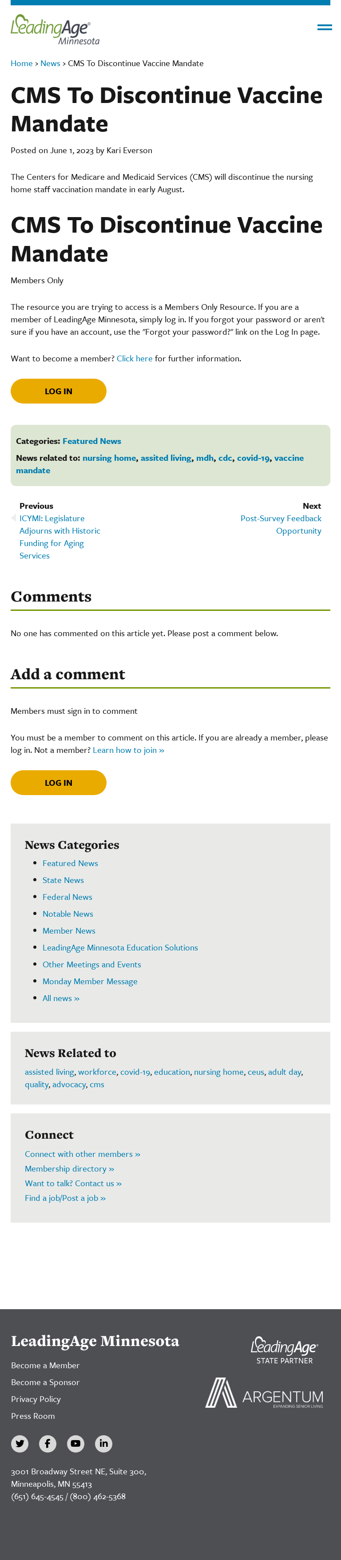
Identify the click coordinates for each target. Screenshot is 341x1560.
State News (63, 880)
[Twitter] (19, 1444)
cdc (225, 457)
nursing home (109, 457)
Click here (135, 358)
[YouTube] (75, 1444)
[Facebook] (47, 1444)
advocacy (69, 1084)
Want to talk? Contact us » (73, 1183)
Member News (69, 930)
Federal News (67, 897)
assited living (166, 457)
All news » (61, 998)
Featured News (92, 441)
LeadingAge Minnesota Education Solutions (120, 947)
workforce (97, 1071)
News (50, 63)
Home (22, 63)
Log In (58, 391)
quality (36, 1084)
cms (97, 1084)
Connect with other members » (82, 1154)
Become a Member (45, 1365)
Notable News (68, 913)
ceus (256, 1071)
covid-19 (253, 457)
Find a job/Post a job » (65, 1198)
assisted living (49, 1071)
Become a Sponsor (45, 1382)
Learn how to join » (128, 750)
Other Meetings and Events (92, 964)
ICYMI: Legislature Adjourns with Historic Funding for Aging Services (60, 536)
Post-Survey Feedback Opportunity (281, 524)
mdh (205, 457)
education (172, 1071)
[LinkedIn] (103, 1444)
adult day (284, 1071)
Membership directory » (69, 1168)
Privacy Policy (36, 1399)
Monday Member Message (90, 981)
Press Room (33, 1415)
